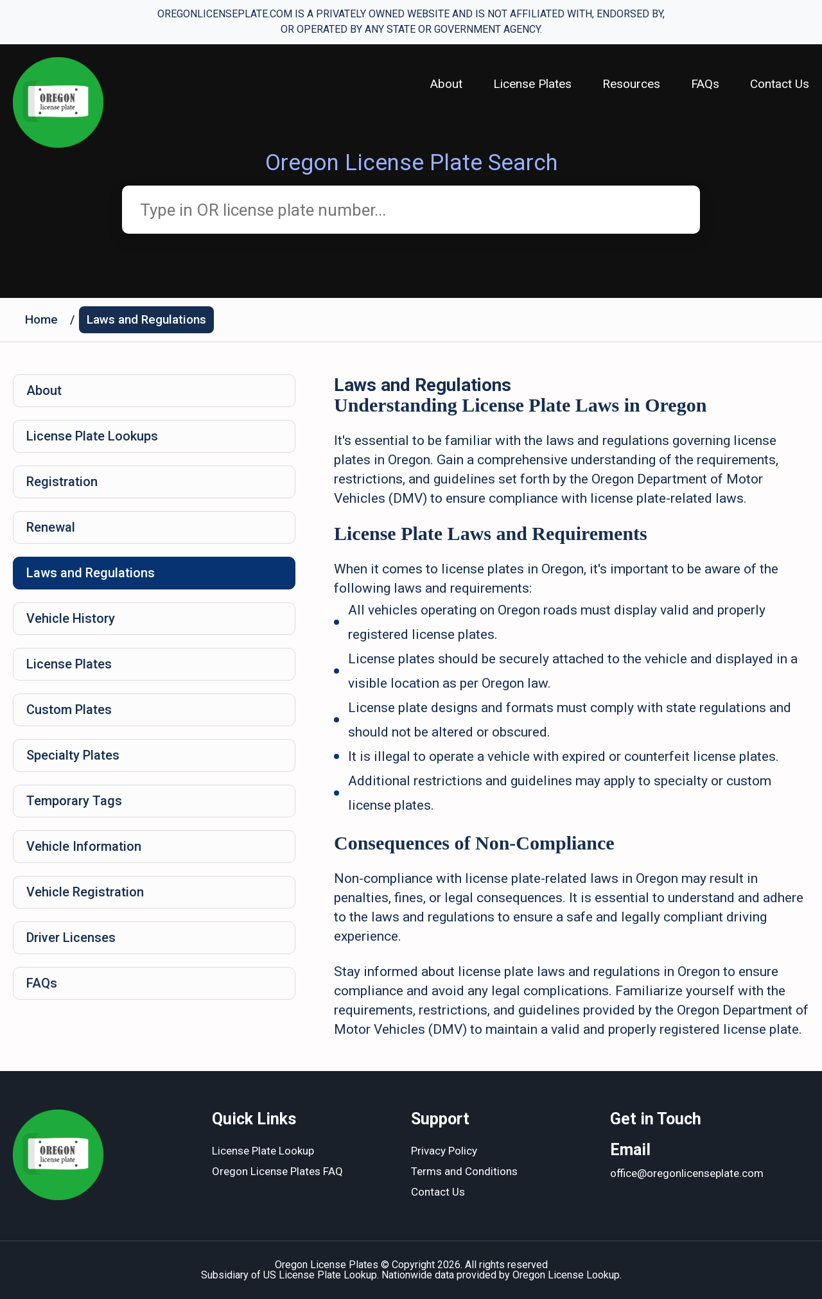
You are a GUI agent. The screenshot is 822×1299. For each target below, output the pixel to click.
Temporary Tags (74, 800)
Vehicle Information (83, 846)
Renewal (50, 527)
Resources (631, 83)
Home (41, 319)
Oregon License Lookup (566, 1275)
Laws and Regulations (146, 319)
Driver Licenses (71, 937)
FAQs (705, 83)
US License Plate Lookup (320, 1275)
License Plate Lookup (263, 1150)
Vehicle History (70, 618)
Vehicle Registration (85, 892)
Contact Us (779, 83)
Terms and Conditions (464, 1171)
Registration (62, 481)
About (446, 83)
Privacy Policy (444, 1150)
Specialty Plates (72, 755)
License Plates (532, 83)
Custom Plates (69, 709)
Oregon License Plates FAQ (277, 1171)
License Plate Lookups (92, 436)
